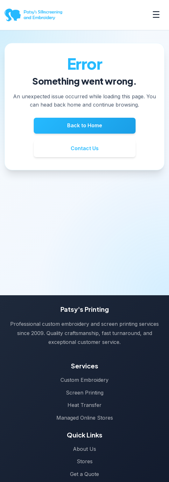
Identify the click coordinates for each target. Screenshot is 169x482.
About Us (84, 449)
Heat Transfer (84, 405)
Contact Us (85, 148)
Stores (85, 461)
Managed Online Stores (84, 418)
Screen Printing (84, 392)
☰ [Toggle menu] (156, 14)
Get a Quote (84, 474)
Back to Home (84, 125)
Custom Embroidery (84, 380)
